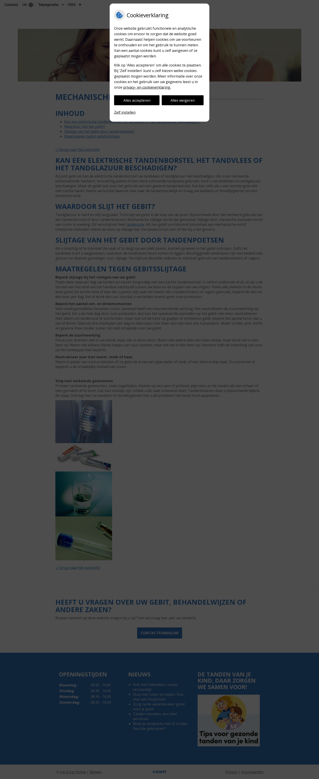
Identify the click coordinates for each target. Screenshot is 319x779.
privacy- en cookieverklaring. (147, 87)
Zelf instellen (125, 112)
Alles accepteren (136, 100)
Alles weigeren (183, 100)
